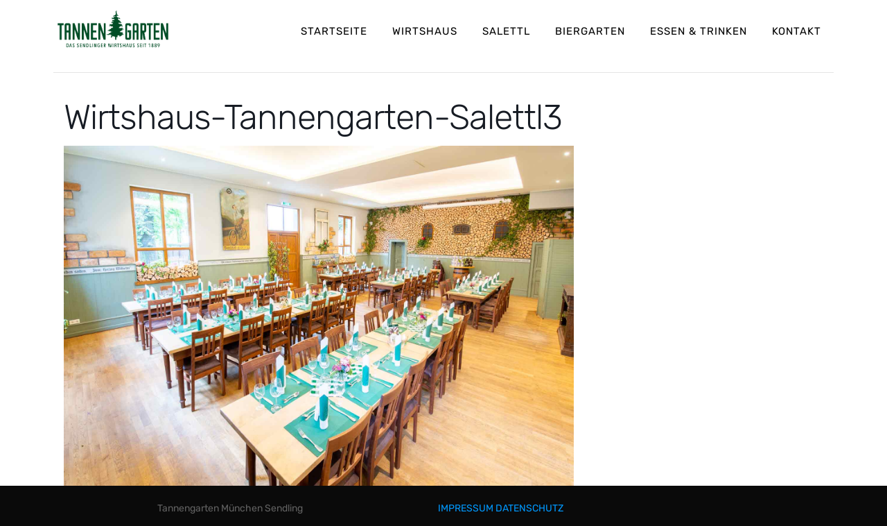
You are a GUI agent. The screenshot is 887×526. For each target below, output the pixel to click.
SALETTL (506, 31)
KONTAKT (796, 31)
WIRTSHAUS (424, 31)
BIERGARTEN (590, 31)
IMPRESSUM (465, 508)
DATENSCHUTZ (529, 508)
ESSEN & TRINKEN (698, 31)
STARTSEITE (334, 31)
